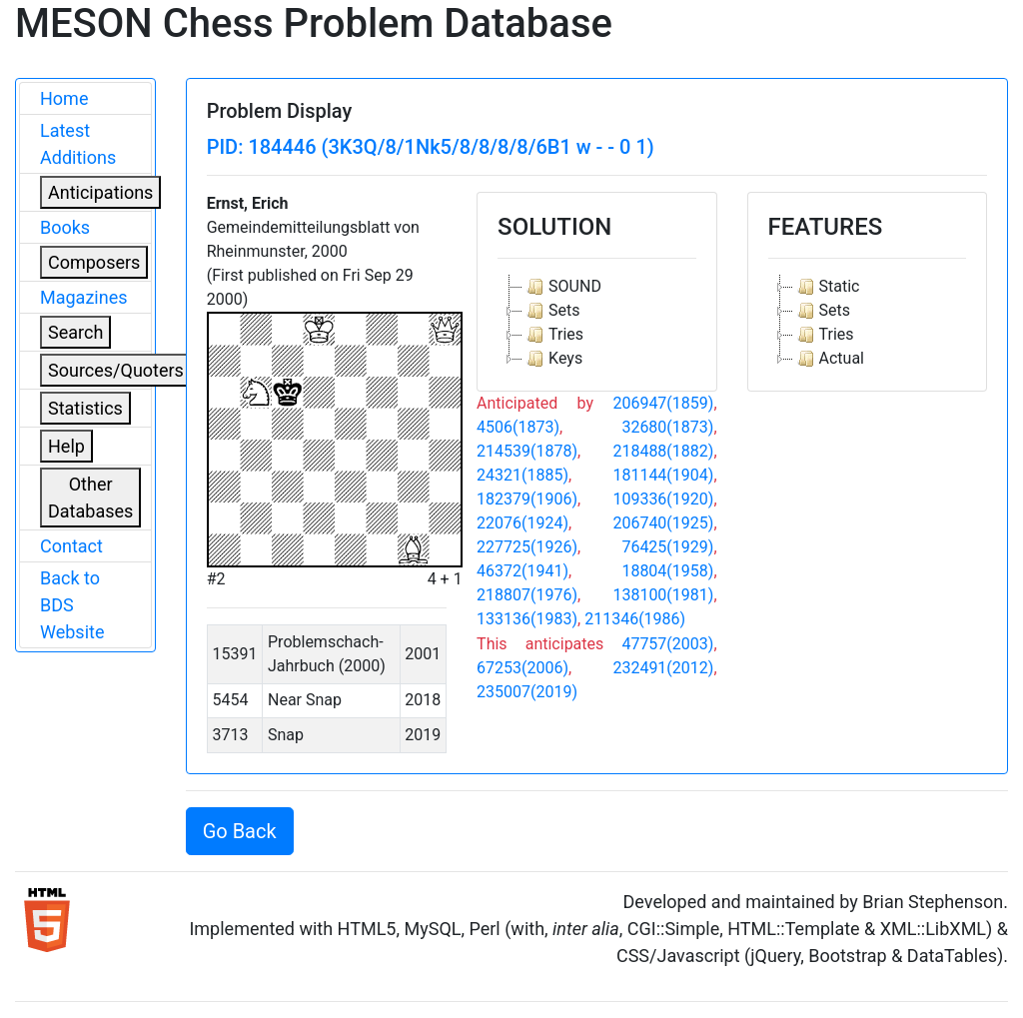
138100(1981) (662, 594)
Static (826, 287)
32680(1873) (667, 427)
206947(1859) (662, 403)
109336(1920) (662, 499)
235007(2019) (527, 691)
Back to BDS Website (72, 604)
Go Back (240, 831)
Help (66, 446)
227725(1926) (527, 546)
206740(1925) (662, 522)
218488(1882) (662, 451)
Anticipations (100, 192)
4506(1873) (518, 427)
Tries (552, 335)
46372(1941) (522, 570)
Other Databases (90, 497)
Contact (71, 545)
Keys (552, 359)
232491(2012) (662, 667)
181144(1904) (662, 475)
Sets (550, 311)
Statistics (85, 408)
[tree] (596, 323)
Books (65, 227)
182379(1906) (527, 499)
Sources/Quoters (116, 370)
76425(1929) (667, 546)
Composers (94, 262)
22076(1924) (522, 522)
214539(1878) (527, 451)
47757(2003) (667, 643)
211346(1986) (634, 618)
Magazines (84, 297)
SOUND (561, 287)
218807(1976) (527, 594)
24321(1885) (522, 475)
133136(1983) (527, 618)
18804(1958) (667, 570)
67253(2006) (522, 667)
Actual (828, 359)
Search (75, 332)
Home (64, 98)
